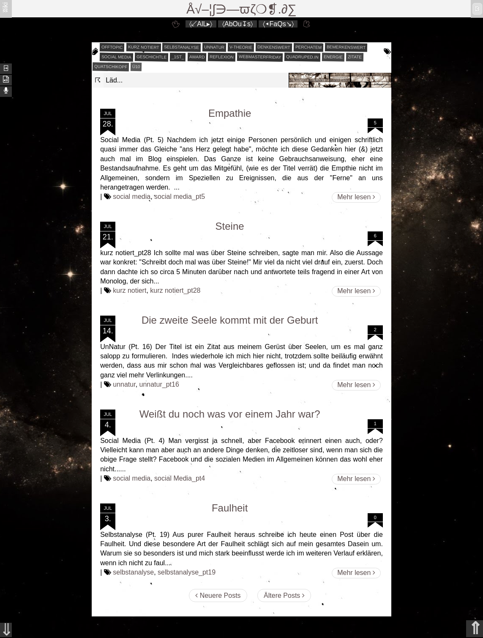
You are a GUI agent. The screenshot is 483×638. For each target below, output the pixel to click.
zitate (355, 57)
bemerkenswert (346, 47)
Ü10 (136, 66)
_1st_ (178, 57)
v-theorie (240, 47)
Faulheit (230, 508)
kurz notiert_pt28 (175, 290)
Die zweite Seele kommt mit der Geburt (230, 320)
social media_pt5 (179, 196)
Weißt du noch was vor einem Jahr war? (229, 414)
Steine (230, 226)
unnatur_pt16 (159, 384)
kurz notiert (143, 47)
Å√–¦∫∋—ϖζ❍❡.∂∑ (241, 9)
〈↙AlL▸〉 (200, 24)
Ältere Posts (284, 595)
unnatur (214, 47)
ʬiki (5, 7)
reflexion (222, 57)
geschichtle (151, 56)
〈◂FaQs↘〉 (278, 24)
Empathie (229, 113)
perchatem (308, 47)
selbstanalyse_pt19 (187, 572)
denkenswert (273, 47)
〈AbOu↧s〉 (237, 24)
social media (116, 56)
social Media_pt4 (179, 478)
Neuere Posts (217, 595)
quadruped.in (302, 56)
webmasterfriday (260, 57)
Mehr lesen (356, 197)
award (197, 57)
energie (333, 57)
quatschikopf (110, 66)
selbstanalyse (181, 47)
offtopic (112, 47)
